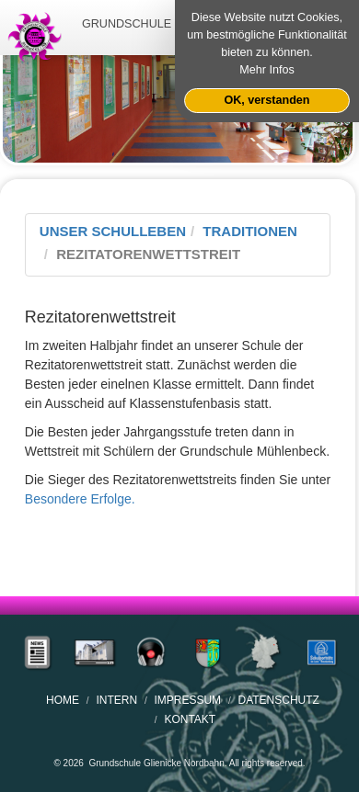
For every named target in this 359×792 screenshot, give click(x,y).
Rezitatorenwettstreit (148, 254)
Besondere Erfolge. (80, 499)
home (62, 700)
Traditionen (250, 231)
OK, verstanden (266, 100)
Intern (116, 700)
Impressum (187, 700)
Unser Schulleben (113, 231)
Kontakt (189, 719)
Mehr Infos (267, 69)
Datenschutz (277, 700)
